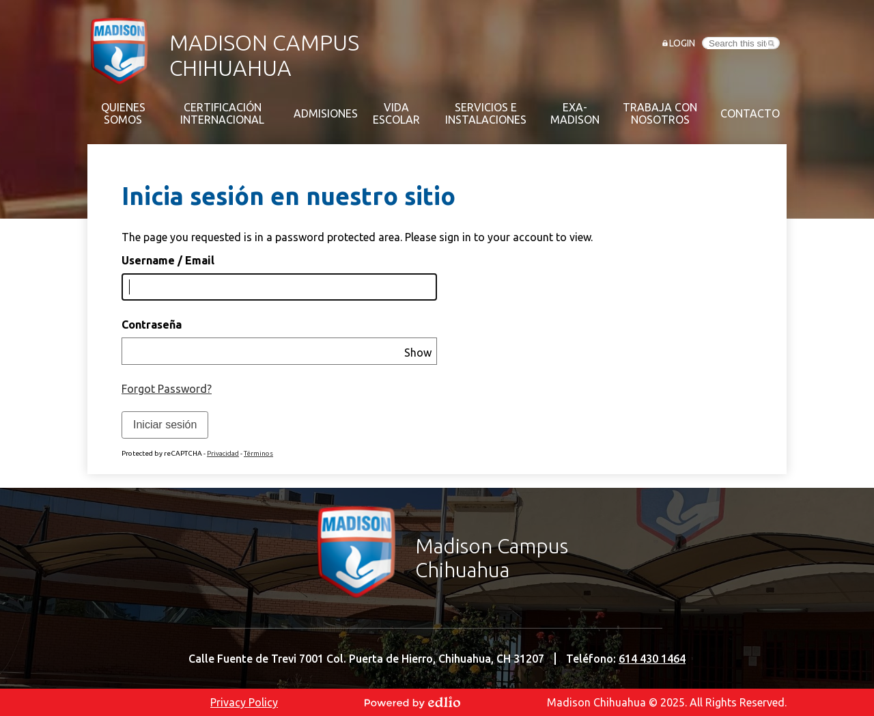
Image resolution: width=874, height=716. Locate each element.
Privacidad (223, 453)
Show (418, 352)
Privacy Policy (244, 702)
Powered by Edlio (412, 702)
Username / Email (168, 260)
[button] (122, 113)
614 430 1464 (652, 658)
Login (682, 43)
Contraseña (152, 324)
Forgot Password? (167, 389)
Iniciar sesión (165, 424)
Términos (258, 453)
